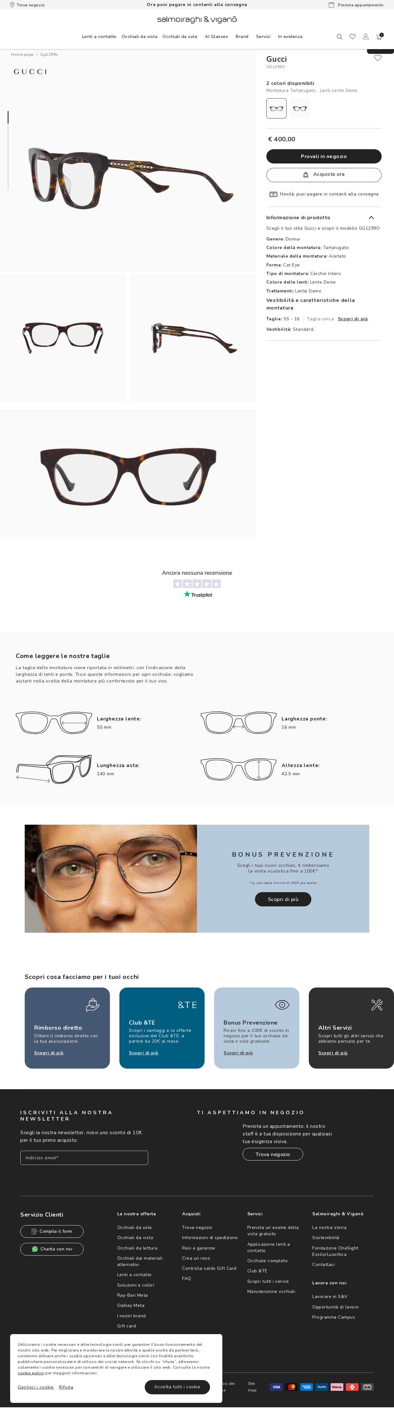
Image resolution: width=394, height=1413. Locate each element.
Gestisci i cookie (36, 1387)
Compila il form (52, 1231)
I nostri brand (131, 1316)
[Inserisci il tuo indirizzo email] (84, 1158)
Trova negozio (27, 5)
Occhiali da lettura (137, 1248)
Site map (252, 1386)
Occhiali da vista (135, 1238)
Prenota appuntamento (356, 5)
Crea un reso (196, 1258)
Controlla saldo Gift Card (209, 1268)
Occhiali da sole (134, 1227)
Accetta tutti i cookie (177, 1387)
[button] (379, 37)
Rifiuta (66, 1387)
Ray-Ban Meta (132, 1295)
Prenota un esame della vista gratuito (273, 1230)
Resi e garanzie (198, 1248)
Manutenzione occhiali (271, 1291)
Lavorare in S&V (330, 1297)
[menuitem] (99, 36)
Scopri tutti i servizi (268, 1281)
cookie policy (31, 1373)
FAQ (186, 1279)
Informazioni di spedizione (210, 1238)
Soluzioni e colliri (135, 1285)
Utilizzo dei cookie (224, 1386)
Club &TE (257, 1271)
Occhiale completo (267, 1261)
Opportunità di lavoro (335, 1307)
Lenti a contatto (134, 1275)
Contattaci (323, 1265)
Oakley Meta (131, 1305)
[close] (378, 58)
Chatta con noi (52, 1249)
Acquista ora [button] (324, 174)
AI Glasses (216, 37)
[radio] (276, 108)
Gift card (126, 1326)
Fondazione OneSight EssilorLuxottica (335, 1251)
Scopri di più (353, 319)
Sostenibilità (326, 1238)
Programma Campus (333, 1317)
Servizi (263, 37)
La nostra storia (329, 1227)
